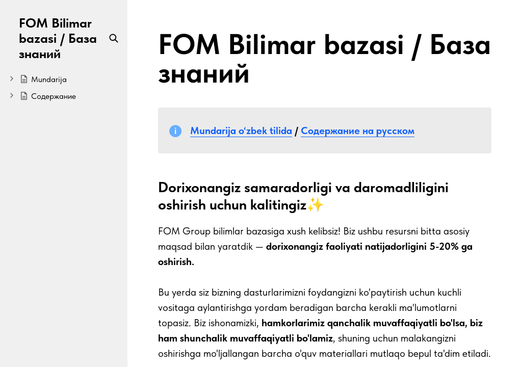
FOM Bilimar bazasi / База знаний (58, 38)
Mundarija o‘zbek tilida (241, 130)
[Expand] (12, 78)
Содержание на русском (357, 130)
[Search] (114, 38)
